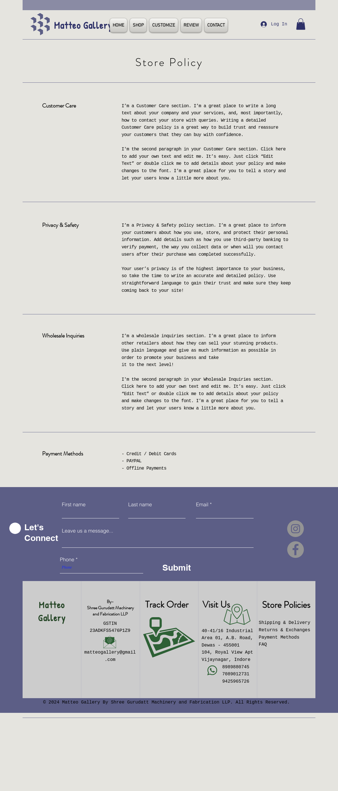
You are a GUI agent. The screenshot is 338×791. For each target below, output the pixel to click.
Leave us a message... (87, 530)
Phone (67, 559)
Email (202, 504)
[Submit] (180, 567)
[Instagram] (295, 528)
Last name (140, 504)
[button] (301, 24)
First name (74, 504)
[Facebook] (295, 549)
